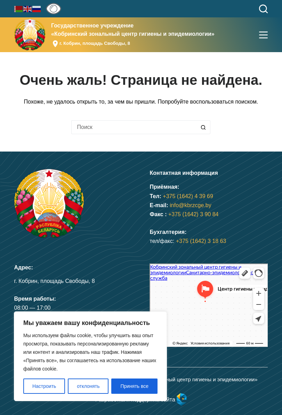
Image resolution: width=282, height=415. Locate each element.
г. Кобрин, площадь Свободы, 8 (94, 43)
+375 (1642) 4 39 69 (188, 196)
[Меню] (263, 35)
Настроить (44, 386)
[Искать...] (133, 127)
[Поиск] (263, 9)
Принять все (134, 386)
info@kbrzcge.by (190, 205)
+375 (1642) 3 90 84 (193, 214)
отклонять (88, 386)
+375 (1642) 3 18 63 (201, 241)
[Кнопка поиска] (203, 127)
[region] (90, 356)
